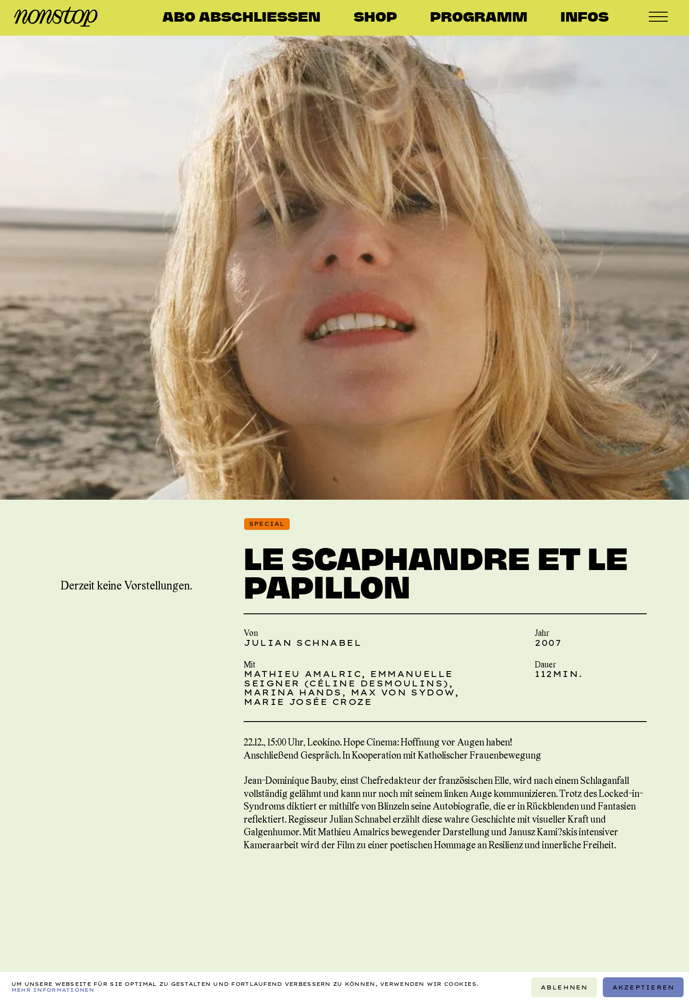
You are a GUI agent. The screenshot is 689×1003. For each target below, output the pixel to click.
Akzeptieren (643, 987)
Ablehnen (563, 987)
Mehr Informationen (52, 990)
